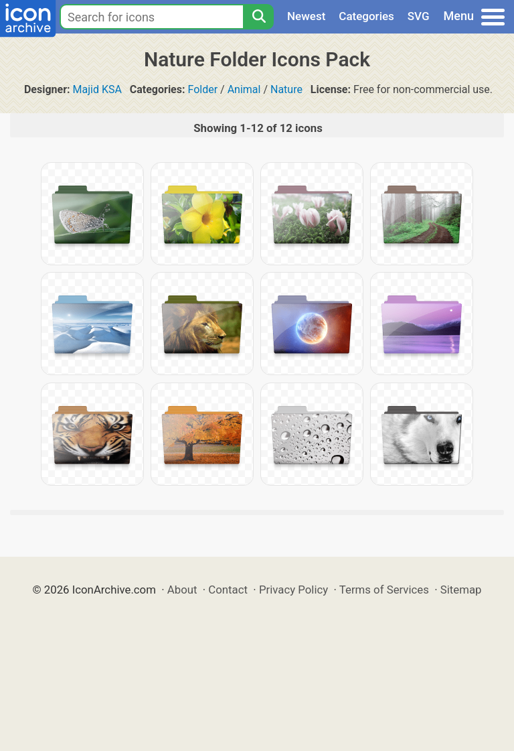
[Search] (258, 16)
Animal (244, 89)
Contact (228, 589)
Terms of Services (384, 589)
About (182, 589)
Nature (286, 89)
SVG (419, 16)
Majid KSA (97, 89)
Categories (366, 16)
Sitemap (461, 589)
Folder (202, 89)
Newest (306, 16)
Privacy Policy (293, 589)
